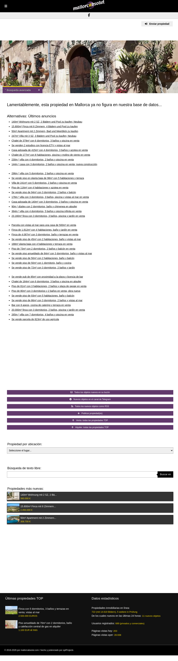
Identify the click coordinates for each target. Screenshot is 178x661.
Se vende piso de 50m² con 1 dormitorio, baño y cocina (41, 262)
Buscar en (165, 474)
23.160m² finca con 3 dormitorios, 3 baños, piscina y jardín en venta (48, 216)
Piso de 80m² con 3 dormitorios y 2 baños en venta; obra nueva (46, 291)
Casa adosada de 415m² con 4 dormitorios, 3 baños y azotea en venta (50, 150)
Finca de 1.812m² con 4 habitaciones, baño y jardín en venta (44, 229)
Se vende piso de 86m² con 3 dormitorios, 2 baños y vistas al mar (47, 300)
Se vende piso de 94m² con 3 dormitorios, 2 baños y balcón (44, 192)
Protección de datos (110, 656)
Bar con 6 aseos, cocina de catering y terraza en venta (41, 305)
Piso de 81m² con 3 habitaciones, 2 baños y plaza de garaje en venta (49, 286)
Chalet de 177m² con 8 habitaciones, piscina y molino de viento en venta (51, 154)
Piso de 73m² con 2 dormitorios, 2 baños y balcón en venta (43, 248)
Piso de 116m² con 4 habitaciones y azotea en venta (40, 187)
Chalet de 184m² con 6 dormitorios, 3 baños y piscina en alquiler (46, 281)
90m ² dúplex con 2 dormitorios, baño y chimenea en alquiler (44, 206)
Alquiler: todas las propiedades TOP (90, 427)
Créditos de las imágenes (132, 656)
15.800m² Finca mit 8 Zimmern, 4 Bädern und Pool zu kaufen (45, 126)
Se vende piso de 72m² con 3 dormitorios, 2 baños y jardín (43, 267)
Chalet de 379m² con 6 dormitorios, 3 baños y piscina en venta (45, 140)
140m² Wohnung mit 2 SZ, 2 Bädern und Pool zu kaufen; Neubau (47, 121)
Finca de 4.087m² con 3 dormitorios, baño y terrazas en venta (45, 234)
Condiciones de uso (90, 656)
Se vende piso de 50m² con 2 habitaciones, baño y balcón (43, 258)
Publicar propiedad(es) (90, 413)
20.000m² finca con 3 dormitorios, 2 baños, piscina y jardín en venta (48, 309)
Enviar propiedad (157, 23)
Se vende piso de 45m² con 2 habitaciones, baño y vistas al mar (46, 239)
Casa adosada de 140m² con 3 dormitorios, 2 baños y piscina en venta (50, 201)
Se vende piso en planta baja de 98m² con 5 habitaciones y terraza (48, 178)
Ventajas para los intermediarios (41, 656)
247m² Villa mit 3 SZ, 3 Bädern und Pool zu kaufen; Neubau (44, 136)
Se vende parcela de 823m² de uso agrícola (35, 319)
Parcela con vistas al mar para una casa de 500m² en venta (44, 225)
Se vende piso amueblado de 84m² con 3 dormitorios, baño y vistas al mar (52, 253)
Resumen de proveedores (69, 656)
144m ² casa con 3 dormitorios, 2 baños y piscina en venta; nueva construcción (54, 164)
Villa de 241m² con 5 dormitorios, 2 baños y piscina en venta (44, 182)
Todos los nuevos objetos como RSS (90, 406)
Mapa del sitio (168, 656)
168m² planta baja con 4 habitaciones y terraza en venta (42, 244)
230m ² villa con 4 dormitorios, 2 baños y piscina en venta (43, 159)
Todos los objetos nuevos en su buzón (90, 392)
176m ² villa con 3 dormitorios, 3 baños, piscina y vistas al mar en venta (50, 197)
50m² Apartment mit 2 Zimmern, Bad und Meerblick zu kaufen (45, 131)
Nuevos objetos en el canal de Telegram (90, 399)
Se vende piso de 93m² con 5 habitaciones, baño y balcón (43, 295)
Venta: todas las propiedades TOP (90, 420)
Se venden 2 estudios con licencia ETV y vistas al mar (41, 145)
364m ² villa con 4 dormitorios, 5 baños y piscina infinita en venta (47, 211)
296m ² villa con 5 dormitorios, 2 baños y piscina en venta (43, 173)
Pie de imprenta (152, 656)
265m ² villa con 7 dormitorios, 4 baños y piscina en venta (43, 314)
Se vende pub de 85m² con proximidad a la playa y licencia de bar (47, 276)
